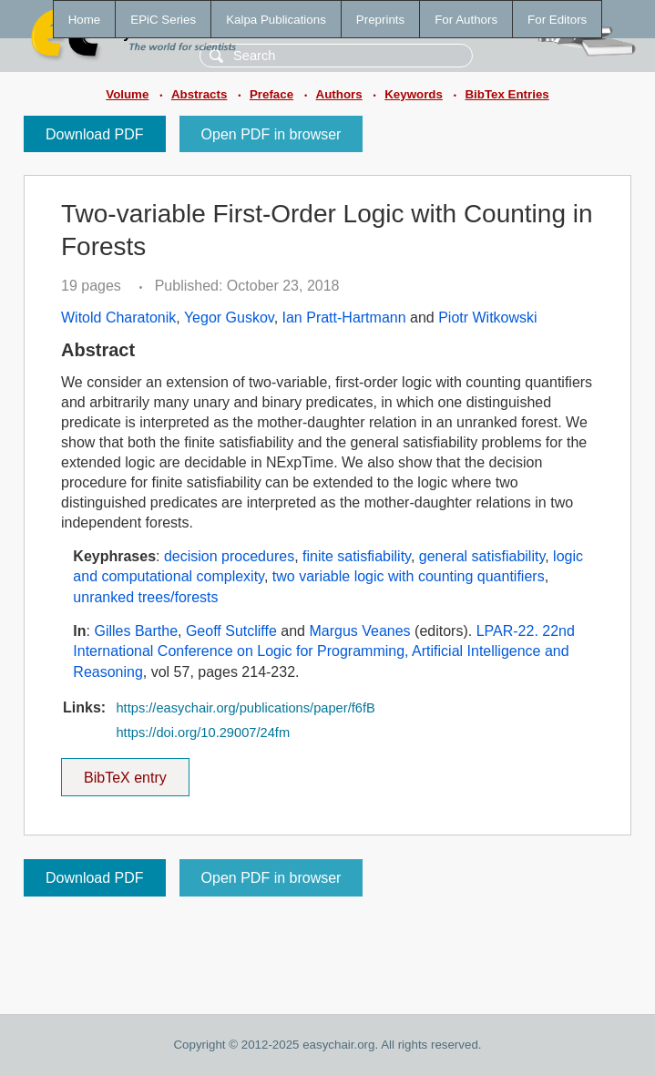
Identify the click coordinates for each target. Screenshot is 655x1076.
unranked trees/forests (145, 597)
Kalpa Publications (276, 19)
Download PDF (95, 134)
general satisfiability (482, 556)
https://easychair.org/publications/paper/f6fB (245, 708)
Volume (127, 94)
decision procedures (229, 556)
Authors (339, 94)
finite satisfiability (356, 556)
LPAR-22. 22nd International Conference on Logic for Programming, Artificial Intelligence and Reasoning (324, 651)
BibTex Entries (506, 94)
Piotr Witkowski (487, 317)
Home (84, 19)
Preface (271, 94)
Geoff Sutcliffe (231, 631)
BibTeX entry (125, 771)
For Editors (557, 19)
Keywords (413, 94)
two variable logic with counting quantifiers (408, 576)
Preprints (380, 19)
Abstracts (199, 94)
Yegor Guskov (229, 317)
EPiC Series (163, 19)
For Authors (466, 19)
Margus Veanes (359, 631)
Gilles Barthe (136, 631)
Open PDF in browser (271, 134)
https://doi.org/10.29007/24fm (203, 732)
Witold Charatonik (118, 317)
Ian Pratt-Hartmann (344, 317)
